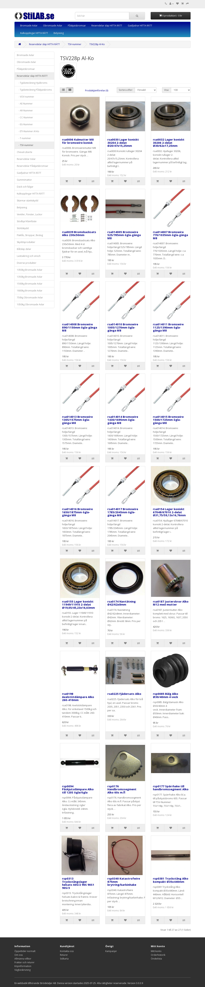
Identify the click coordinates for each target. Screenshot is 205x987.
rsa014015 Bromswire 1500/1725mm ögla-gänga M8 (168, 420)
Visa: (166, 90)
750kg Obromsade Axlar (30, 297)
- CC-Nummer (25, 117)
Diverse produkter (26, 262)
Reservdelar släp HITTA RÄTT (106, 25)
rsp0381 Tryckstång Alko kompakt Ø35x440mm (170, 880)
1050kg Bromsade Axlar (29, 269)
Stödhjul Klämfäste (27, 221)
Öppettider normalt (24, 951)
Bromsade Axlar (28, 25)
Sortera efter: (126, 90)
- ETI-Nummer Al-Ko (28, 131)
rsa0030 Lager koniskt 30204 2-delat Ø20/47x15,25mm (123, 142)
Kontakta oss (67, 951)
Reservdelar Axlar (26, 159)
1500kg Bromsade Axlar (29, 283)
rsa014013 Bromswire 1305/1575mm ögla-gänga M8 (77, 420)
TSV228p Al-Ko (97, 44)
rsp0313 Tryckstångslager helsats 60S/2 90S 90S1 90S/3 (78, 883)
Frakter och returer (24, 962)
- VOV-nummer (25, 96)
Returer (64, 954)
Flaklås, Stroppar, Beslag (30, 235)
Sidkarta (64, 958)
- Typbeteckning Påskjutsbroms (34, 89)
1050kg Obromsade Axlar (30, 304)
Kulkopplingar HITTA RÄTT (34, 33)
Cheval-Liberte (24, 152)
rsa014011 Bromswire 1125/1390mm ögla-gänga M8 (168, 327)
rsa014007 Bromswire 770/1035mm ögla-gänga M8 (170, 235)
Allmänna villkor (22, 958)
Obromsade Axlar (52, 25)
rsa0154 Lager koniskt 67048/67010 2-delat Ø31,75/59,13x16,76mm (169, 512)
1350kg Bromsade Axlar (29, 276)
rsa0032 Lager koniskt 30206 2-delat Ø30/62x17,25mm (168, 142)
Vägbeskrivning (22, 969)
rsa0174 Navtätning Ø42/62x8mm (121, 603)
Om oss (18, 954)
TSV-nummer (74, 44)
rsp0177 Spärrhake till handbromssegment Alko (171, 787)
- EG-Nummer (25, 124)
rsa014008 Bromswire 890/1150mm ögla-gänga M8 (79, 327)
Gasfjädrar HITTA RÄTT (140, 25)
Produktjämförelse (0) (96, 90)
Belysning (59, 33)
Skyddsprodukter (26, 242)
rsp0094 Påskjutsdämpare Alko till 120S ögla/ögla (78, 789)
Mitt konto (156, 951)
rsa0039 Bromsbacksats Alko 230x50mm (79, 233)
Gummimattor (24, 179)
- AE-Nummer (25, 103)
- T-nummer (24, 138)
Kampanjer (111, 951)
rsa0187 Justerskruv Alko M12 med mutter (171, 603)
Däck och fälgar (25, 186)
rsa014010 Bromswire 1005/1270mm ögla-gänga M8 (122, 327)
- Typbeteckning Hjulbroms (32, 82)
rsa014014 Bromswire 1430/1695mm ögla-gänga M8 (122, 420)
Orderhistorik (158, 954)
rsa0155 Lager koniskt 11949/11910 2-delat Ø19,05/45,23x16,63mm (78, 604)
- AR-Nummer (25, 110)
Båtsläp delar (24, 249)
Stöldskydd (23, 228)
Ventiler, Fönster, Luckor (29, 214)
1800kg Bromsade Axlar (29, 290)
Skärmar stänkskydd (27, 200)
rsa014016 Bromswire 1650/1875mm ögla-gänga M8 (77, 512)
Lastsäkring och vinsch (28, 256)
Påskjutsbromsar (77, 25)
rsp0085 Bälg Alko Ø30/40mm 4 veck (165, 695)
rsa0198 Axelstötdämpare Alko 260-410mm (78, 697)
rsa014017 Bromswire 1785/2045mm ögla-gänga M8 (122, 512)
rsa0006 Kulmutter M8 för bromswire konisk (78, 141)
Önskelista (156, 958)
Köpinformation (22, 966)
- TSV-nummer (25, 145)
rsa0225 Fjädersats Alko (124, 694)
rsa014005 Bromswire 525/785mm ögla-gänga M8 (124, 235)
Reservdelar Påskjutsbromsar (32, 166)
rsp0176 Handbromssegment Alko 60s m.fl (121, 789)
